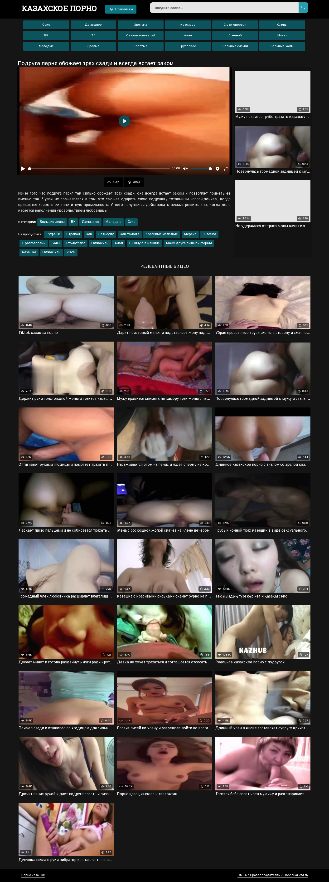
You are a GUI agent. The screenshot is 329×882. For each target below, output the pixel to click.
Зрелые (93, 46)
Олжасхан (99, 243)
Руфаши (53, 234)
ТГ (93, 36)
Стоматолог (75, 243)
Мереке (190, 234)
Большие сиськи (235, 46)
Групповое (187, 46)
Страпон (73, 234)
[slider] (99, 169)
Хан (89, 234)
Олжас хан (51, 252)
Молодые (46, 46)
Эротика (140, 25)
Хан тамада (129, 234)
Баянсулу (106, 234)
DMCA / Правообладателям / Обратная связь (272, 875)
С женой (235, 36)
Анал (188, 36)
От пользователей (140, 36)
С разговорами (235, 25)
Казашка (29, 252)
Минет (282, 36)
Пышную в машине (144, 243)
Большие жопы (282, 46)
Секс (46, 25)
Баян (56, 243)
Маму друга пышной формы (189, 243)
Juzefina (209, 234)
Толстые (140, 46)
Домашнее (93, 25)
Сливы (282, 25)
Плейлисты (121, 9)
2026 (71, 252)
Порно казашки (33, 875)
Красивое (187, 25)
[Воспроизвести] (23, 168)
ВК (46, 36)
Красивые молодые (161, 234)
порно (59, 8)
